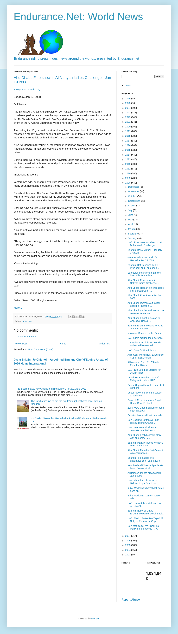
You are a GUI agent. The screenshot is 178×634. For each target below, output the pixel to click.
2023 (128, 112)
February (133, 233)
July (130, 210)
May (130, 219)
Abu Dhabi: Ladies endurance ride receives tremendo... (146, 312)
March (131, 229)
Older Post (104, 343)
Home (63, 343)
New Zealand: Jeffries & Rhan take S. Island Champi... (143, 421)
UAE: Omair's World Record (142, 350)
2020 (128, 126)
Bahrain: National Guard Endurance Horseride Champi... (146, 512)
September (134, 200)
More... (18, 307)
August (132, 205)
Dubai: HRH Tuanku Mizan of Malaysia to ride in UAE (143, 379)
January (132, 238)
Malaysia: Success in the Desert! (145, 333)
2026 (128, 98)
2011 (128, 168)
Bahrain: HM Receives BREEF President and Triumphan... (144, 266)
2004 (128, 550)
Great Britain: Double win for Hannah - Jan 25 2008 (143, 259)
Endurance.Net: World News (78, 16)
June (131, 215)
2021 (128, 121)
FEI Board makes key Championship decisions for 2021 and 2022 (51, 388)
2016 (128, 145)
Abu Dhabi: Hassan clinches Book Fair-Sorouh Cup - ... (146, 289)
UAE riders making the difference (145, 338)
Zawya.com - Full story (27, 89)
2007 (128, 536)
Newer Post (21, 343)
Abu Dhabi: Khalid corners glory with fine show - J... (144, 436)
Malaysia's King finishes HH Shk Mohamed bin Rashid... (145, 344)
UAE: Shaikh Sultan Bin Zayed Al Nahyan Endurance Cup (145, 520)
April (131, 224)
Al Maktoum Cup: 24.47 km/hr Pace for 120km (143, 364)
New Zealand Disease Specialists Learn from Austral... (145, 467)
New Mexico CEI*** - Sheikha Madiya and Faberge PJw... (143, 527)
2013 (128, 159)
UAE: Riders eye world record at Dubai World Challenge (145, 244)
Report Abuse (131, 599)
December (134, 186)
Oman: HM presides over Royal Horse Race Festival (144, 401)
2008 (128, 182)
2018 (128, 135)
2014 (128, 154)
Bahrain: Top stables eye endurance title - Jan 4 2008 (144, 459)
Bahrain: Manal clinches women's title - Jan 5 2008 (145, 444)
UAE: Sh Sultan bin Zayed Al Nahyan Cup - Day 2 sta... (143, 482)
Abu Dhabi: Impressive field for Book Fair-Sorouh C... (144, 304)
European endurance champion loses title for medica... (144, 274)
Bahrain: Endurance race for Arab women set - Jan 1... (145, 327)
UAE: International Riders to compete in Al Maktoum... (142, 429)
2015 (128, 150)
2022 (128, 117)
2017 (128, 140)
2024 (128, 108)
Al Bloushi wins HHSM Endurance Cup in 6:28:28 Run (146, 356)
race (25, 321)
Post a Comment (27, 336)
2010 (128, 173)
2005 (128, 545)
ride (30, 321)
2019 (128, 131)
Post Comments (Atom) (40, 349)
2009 (128, 178)
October (132, 196)
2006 (128, 540)
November (134, 191)
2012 (128, 164)
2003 (128, 554)
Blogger (95, 618)
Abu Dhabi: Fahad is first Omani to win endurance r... (146, 452)
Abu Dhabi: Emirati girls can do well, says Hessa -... (144, 319)
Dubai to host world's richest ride (145, 415)
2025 (128, 103)
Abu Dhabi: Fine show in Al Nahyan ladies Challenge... (143, 282)
